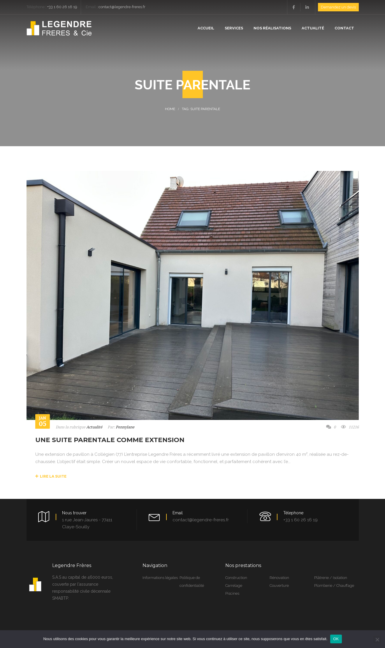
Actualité (94, 427)
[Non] (377, 639)
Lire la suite (50, 476)
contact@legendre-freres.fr (122, 7)
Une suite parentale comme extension (109, 440)
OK (336, 639)
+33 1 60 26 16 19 (62, 7)
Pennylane (125, 427)
